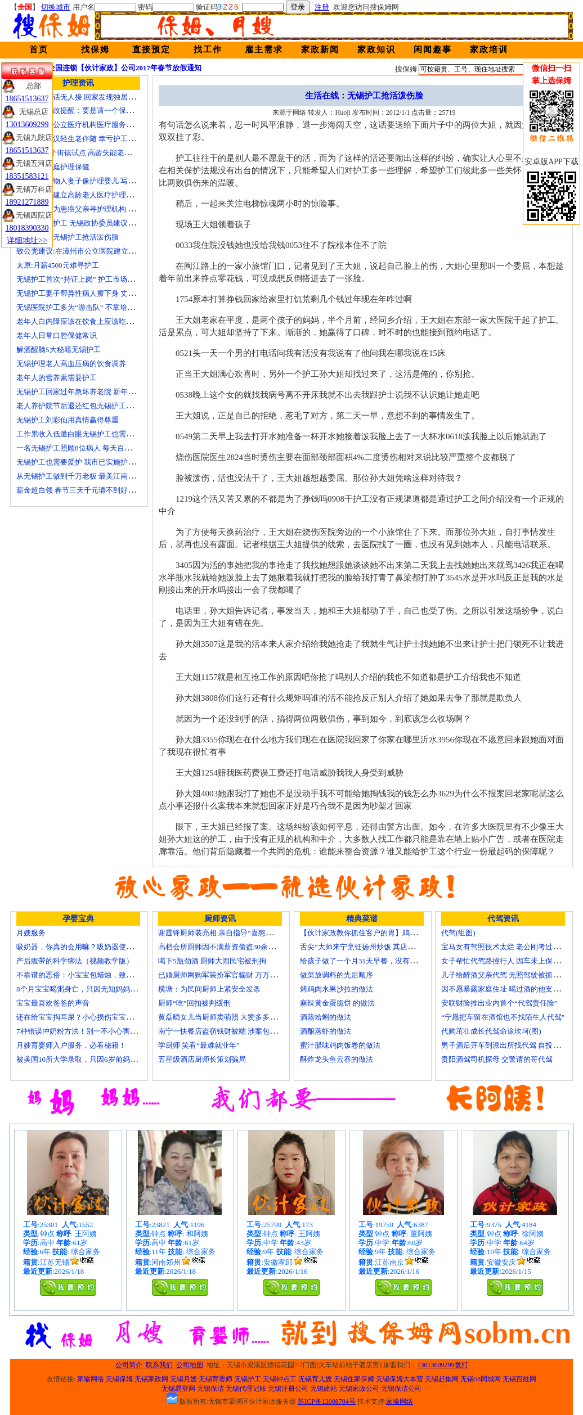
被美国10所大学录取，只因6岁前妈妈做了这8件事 (96, 1059)
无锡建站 (323, 1389)
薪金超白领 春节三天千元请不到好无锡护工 (86, 490)
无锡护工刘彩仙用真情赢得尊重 (67, 420)
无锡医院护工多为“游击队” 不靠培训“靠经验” (89, 307)
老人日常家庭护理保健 (52, 167)
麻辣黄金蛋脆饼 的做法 (337, 1003)
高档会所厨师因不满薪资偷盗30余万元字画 (227, 947)
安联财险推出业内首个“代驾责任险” (499, 1003)
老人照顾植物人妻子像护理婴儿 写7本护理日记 (92, 181)
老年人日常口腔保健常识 (56, 335)
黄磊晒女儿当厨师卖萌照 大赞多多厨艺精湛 (228, 1017)
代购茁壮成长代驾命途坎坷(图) (491, 1031)
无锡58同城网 (480, 1379)
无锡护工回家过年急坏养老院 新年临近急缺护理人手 (101, 391)
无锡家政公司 (359, 1389)
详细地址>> (27, 240)
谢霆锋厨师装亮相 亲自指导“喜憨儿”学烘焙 (228, 933)
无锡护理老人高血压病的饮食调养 (71, 363)
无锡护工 (247, 1379)
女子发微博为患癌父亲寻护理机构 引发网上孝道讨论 (101, 209)
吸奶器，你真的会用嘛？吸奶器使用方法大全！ (93, 947)
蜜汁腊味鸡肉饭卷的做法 (340, 1045)
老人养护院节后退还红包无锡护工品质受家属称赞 (96, 406)
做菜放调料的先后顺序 (336, 975)
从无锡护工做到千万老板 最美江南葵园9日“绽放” (95, 476)
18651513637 (27, 98)
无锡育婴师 (215, 1379)
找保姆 (95, 49)
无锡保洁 (210, 1389)
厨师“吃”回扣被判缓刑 (194, 1003)
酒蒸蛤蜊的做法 (325, 1017)
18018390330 (27, 228)
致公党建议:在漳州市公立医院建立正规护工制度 (94, 251)
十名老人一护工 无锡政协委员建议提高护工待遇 (94, 223)
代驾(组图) (458, 933)
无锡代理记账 (246, 1389)
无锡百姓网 (519, 1379)
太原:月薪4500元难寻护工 (57, 265)
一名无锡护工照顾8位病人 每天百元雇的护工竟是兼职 (103, 448)
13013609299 (27, 124)
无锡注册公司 (288, 1389)
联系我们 (159, 1365)
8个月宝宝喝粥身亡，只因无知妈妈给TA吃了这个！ (99, 989)
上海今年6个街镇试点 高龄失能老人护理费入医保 (96, 152)
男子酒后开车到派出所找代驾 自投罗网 (504, 1045)
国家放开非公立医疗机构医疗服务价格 (78, 124)
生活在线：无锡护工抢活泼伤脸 (67, 237)
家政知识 (376, 49)
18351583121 (27, 176)
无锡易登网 (178, 1389)
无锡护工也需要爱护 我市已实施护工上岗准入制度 (97, 462)
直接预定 (151, 49)
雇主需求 (264, 49)
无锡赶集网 (442, 1379)
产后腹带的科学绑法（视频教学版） (74, 961)
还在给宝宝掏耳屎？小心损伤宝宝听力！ (82, 1017)
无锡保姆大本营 (399, 1379)
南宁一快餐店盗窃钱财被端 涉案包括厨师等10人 (235, 1031)
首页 (38, 49)
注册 (322, 7)
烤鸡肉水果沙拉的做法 (336, 989)
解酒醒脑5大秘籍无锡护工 (58, 349)
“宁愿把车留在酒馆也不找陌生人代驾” (503, 1017)
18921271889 (27, 202)
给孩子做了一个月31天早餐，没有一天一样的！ (377, 961)
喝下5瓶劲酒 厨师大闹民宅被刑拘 (212, 961)
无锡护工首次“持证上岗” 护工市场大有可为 (86, 279)
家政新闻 (320, 49)
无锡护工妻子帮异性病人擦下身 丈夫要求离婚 (90, 293)
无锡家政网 (151, 1379)
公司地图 (189, 1365)
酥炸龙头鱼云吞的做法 (336, 1059)
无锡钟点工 (280, 1379)
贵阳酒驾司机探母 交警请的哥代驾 (497, 1059)
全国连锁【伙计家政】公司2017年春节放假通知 (124, 68)
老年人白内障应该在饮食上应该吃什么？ (82, 321)
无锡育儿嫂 (315, 1379)
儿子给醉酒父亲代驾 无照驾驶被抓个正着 (508, 975)
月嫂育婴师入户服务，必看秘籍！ (71, 1045)
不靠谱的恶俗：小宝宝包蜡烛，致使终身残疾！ (93, 975)
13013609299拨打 (443, 1365)
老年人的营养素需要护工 (56, 377)
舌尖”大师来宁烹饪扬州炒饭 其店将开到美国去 (375, 947)
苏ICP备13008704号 (327, 1401)
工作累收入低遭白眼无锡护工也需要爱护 (82, 434)
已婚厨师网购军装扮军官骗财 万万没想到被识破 (235, 975)
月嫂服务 (31, 933)
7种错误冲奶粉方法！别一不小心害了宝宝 (84, 1031)
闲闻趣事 (433, 49)
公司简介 (128, 1365)
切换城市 (55, 7)
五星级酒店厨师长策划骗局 (202, 1059)
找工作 (208, 49)
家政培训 (489, 49)
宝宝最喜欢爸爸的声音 (52, 1003)
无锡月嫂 (183, 1379)
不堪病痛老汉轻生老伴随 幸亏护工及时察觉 (86, 138)
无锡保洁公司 (401, 1389)
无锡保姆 (119, 1379)
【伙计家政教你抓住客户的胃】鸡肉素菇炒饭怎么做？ (388, 933)
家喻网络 (90, 1379)
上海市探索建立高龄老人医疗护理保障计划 (85, 195)
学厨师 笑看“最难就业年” (199, 1045)
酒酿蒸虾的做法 (325, 1031)
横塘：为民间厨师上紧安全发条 (209, 989)
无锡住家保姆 (354, 1379)
